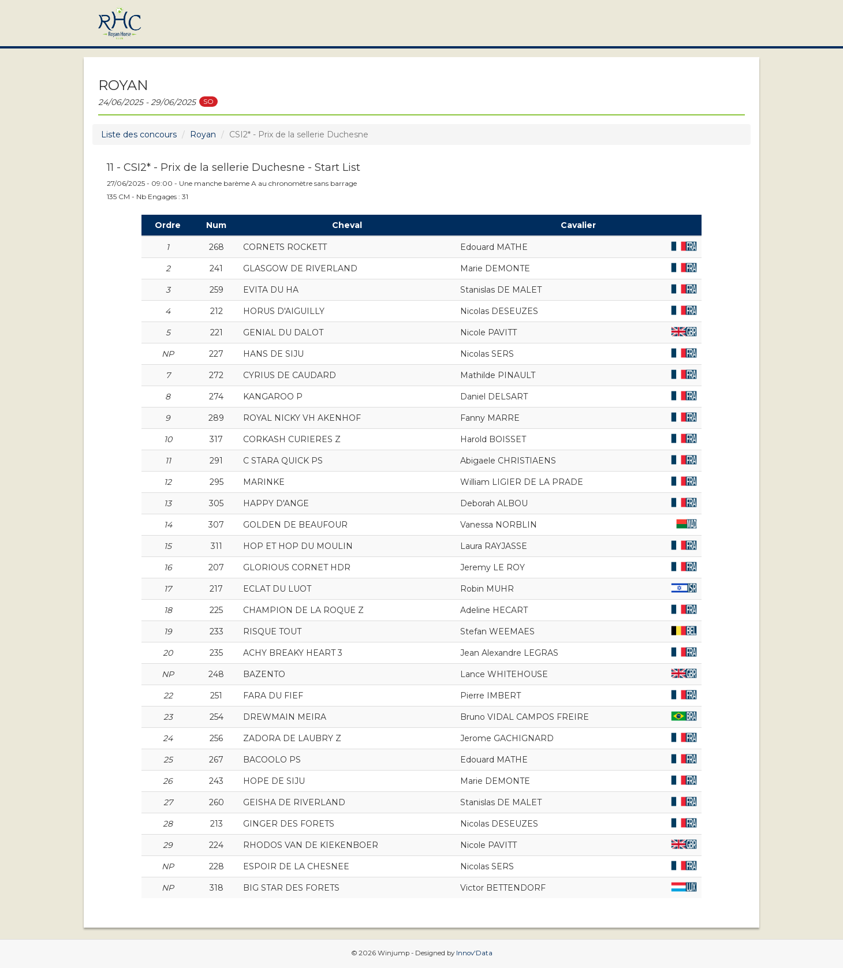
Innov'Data (474, 953)
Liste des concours (139, 134)
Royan (203, 134)
